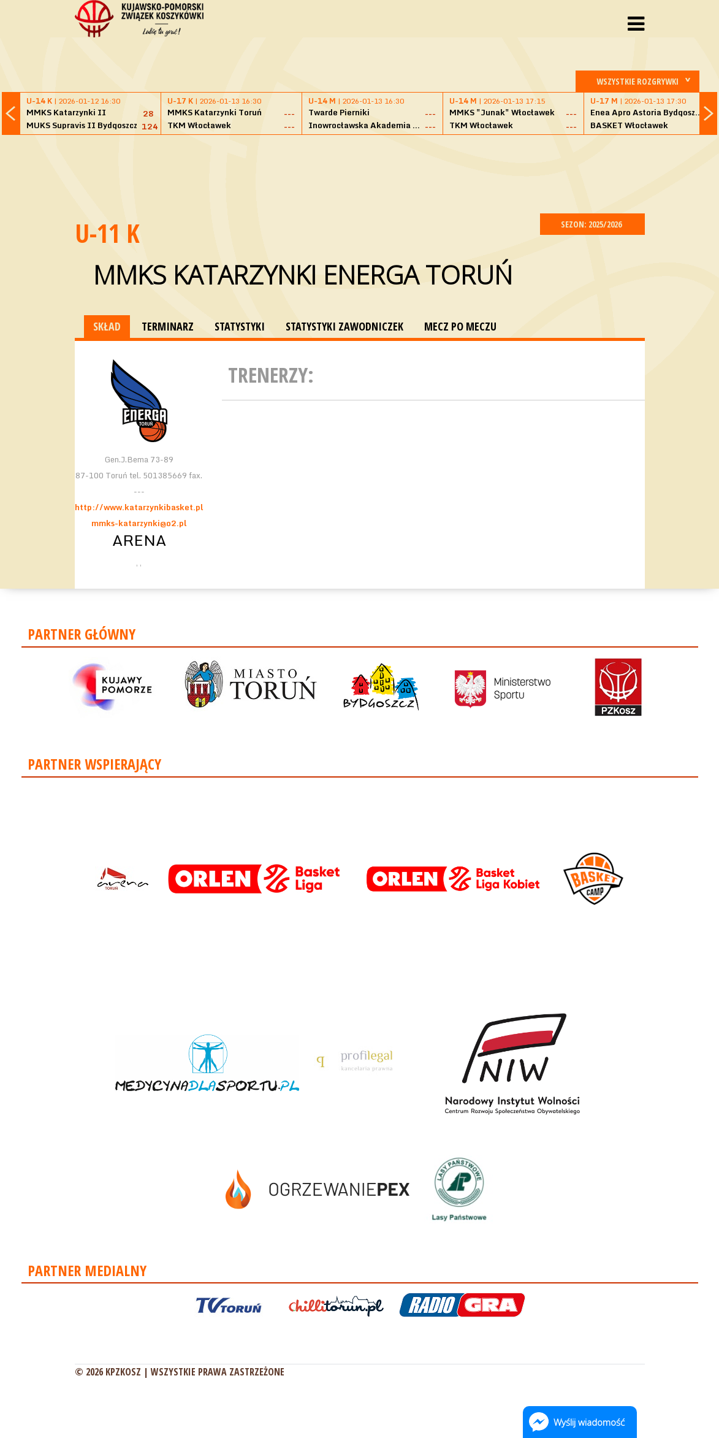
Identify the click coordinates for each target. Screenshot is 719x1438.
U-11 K (107, 232)
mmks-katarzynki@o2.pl (138, 523)
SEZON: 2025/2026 (592, 224)
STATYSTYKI (240, 326)
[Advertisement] (360, 172)
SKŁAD (107, 326)
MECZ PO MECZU (460, 326)
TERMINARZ (168, 326)
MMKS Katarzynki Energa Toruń (302, 274)
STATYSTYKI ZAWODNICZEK (344, 326)
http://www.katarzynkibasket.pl (139, 507)
